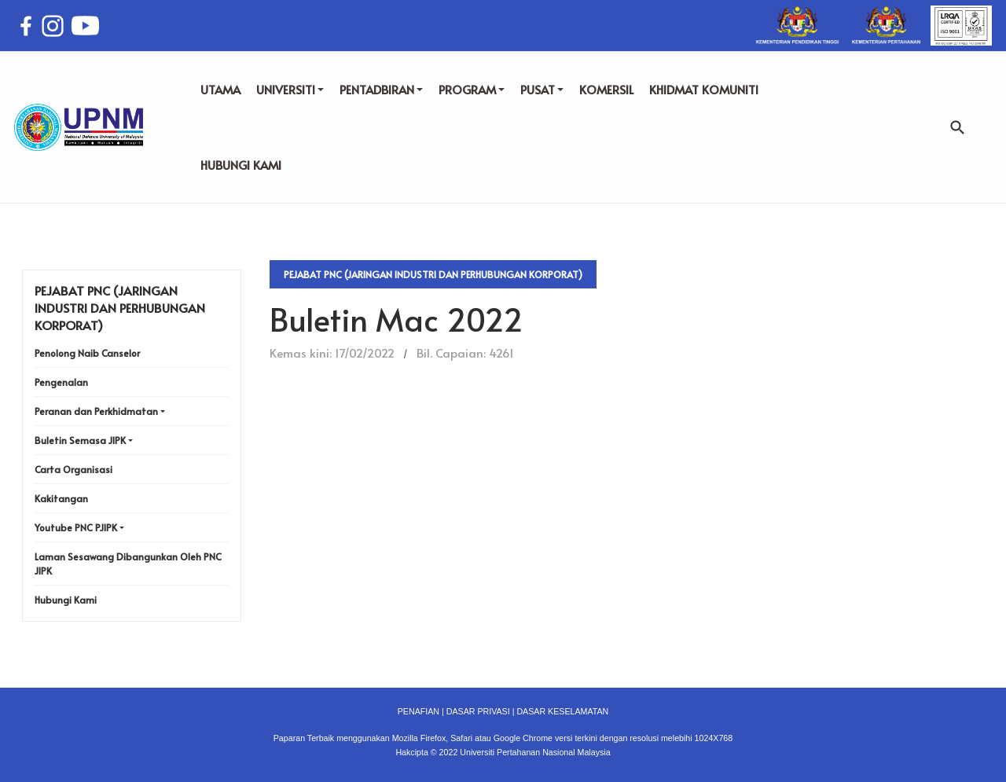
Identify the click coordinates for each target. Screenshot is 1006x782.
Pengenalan (61, 382)
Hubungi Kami (66, 599)
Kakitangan (61, 498)
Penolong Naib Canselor (87, 353)
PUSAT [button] (542, 89)
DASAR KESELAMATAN (562, 711)
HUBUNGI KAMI (240, 164)
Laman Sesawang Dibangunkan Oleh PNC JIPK (128, 563)
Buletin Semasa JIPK (80, 440)
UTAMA (220, 89)
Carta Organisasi (73, 469)
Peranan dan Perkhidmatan (96, 411)
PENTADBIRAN (381, 89)
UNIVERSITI (290, 89)
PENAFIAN (418, 711)
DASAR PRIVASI (478, 711)
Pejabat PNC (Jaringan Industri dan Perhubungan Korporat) (433, 274)
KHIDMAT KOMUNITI (703, 89)
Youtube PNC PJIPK (76, 527)
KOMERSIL (606, 89)
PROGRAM (472, 89)
